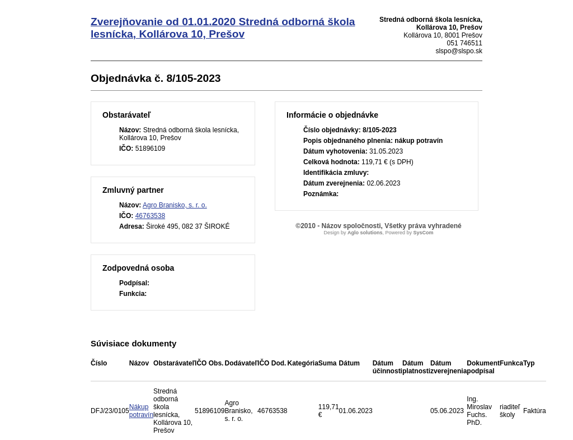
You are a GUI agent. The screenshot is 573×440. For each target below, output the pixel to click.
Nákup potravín (141, 411)
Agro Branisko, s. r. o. (175, 205)
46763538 (150, 216)
